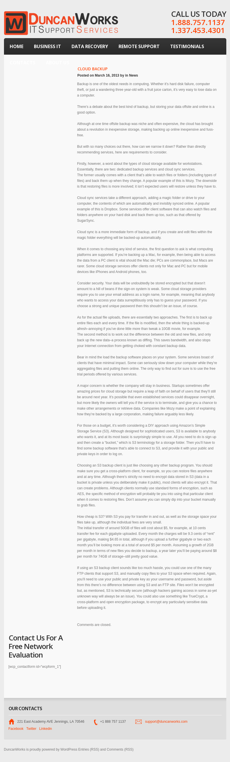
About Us (57, 62)
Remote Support (139, 46)
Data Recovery (90, 46)
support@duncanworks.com (166, 722)
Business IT (47, 46)
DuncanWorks (14, 749)
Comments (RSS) (120, 749)
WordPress (68, 749)
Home (16, 46)
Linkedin (45, 729)
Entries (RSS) (88, 749)
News (133, 75)
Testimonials (187, 46)
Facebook (16, 729)
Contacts (22, 62)
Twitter (31, 729)
